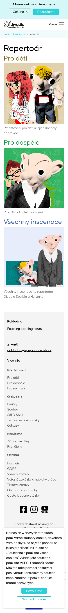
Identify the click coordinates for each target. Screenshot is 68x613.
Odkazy (13, 425)
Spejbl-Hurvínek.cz (15, 34)
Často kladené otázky (23, 495)
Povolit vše (34, 591)
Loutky (12, 404)
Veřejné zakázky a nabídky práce (31, 479)
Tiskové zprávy (18, 485)
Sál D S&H (15, 415)
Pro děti (13, 378)
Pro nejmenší (16, 388)
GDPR (12, 469)
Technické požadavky (23, 420)
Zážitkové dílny (18, 441)
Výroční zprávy (18, 474)
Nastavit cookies (34, 599)
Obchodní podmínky (22, 490)
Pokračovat (46, 12)
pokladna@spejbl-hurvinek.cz (29, 350)
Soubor (12, 409)
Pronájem (14, 446)
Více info (13, 360)
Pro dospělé (16, 383)
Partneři (13, 463)
